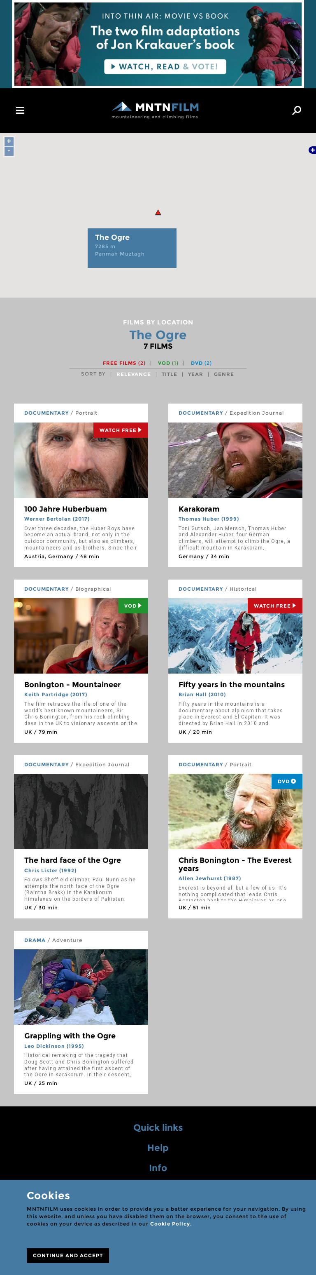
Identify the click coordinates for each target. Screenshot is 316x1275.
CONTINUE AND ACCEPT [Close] (68, 1255)
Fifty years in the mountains (232, 684)
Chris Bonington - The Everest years (235, 864)
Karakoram (199, 509)
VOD (168, 363)
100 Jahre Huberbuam (65, 509)
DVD (201, 363)
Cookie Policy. (171, 1224)
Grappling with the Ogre (70, 1035)
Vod (133, 606)
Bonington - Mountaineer (72, 684)
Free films (124, 363)
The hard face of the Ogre (72, 860)
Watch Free (121, 430)
